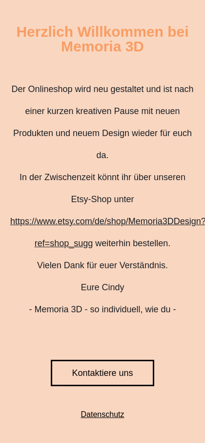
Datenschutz (102, 414)
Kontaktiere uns (102, 373)
